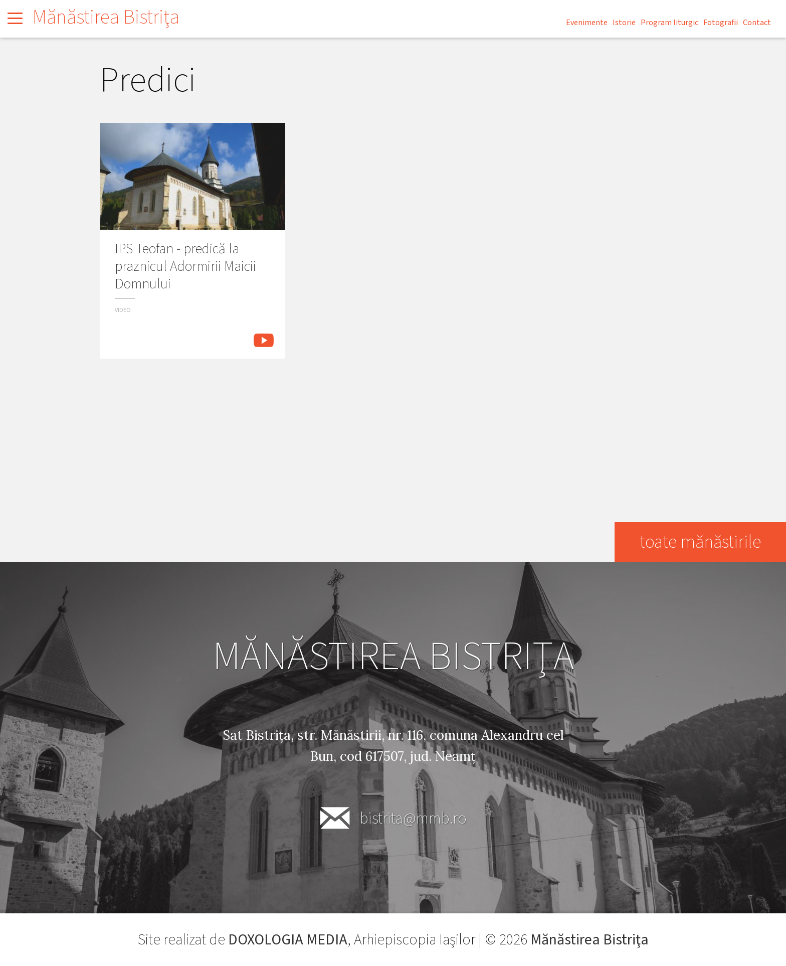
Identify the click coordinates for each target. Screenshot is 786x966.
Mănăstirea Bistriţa (106, 17)
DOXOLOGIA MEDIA (287, 939)
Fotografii (720, 22)
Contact (757, 22)
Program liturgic (669, 22)
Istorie (624, 22)
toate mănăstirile (700, 542)
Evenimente (587, 22)
